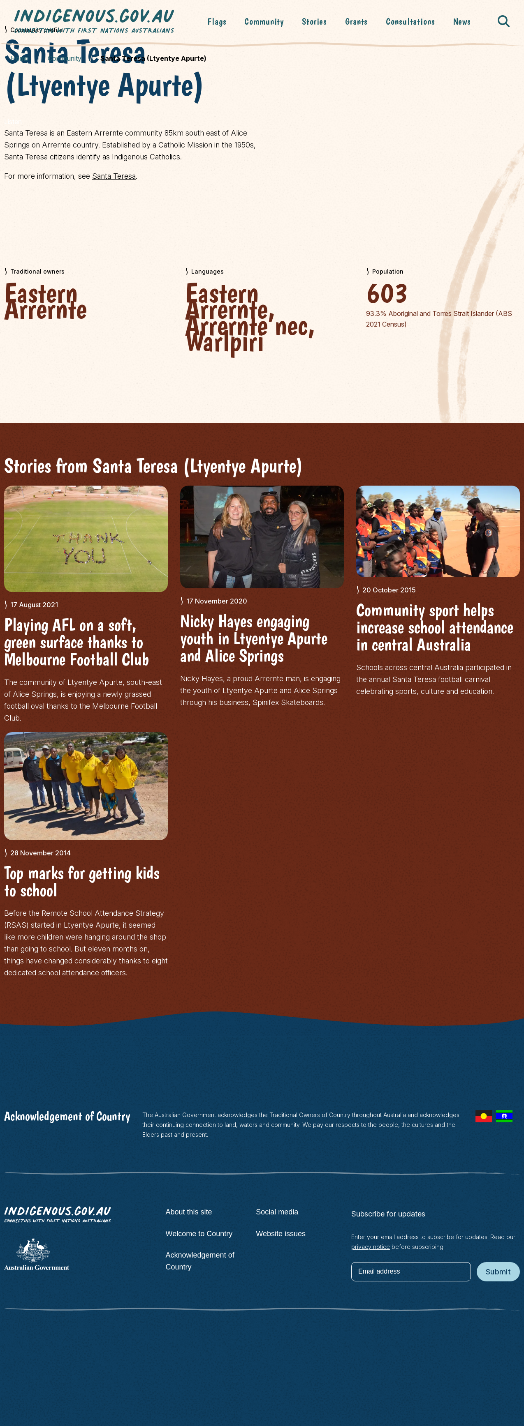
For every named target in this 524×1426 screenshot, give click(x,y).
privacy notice (370, 1246)
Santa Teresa (114, 176)
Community (264, 21)
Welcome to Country (199, 1234)
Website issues (281, 1234)
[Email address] (411, 1271)
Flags (216, 21)
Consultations (410, 21)
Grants (356, 21)
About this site (189, 1212)
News (462, 21)
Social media (277, 1212)
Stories (314, 21)
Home (20, 58)
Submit (498, 1271)
